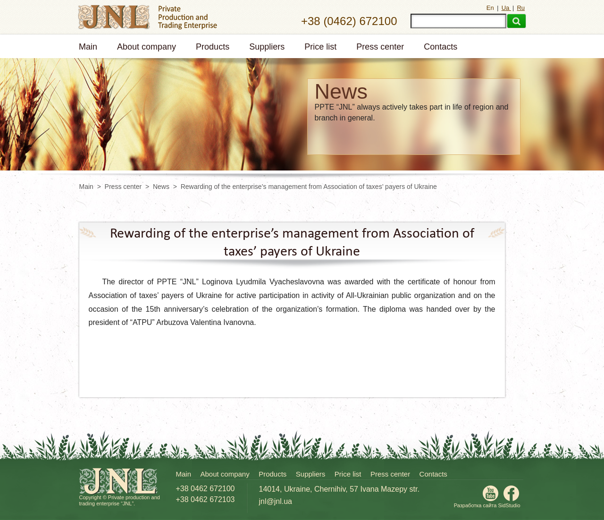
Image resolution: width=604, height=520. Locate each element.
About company (146, 46)
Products (212, 46)
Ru (521, 7)
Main (88, 46)
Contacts (440, 46)
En (491, 7)
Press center (380, 46)
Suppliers (267, 46)
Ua (506, 7)
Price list (320, 46)
